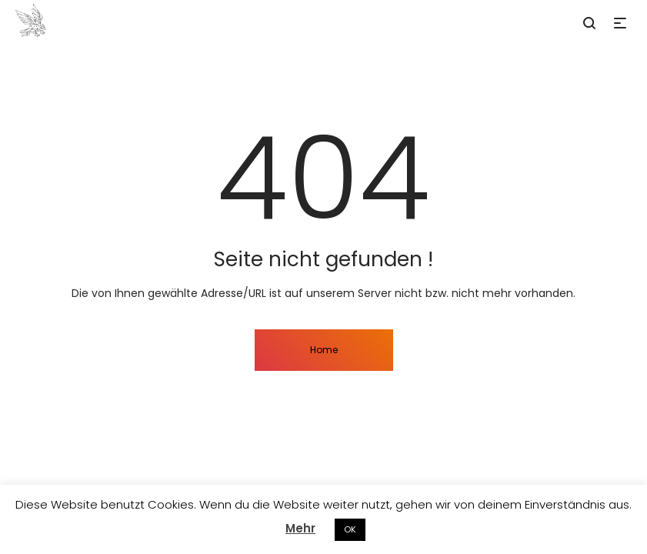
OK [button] (350, 529)
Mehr (300, 528)
